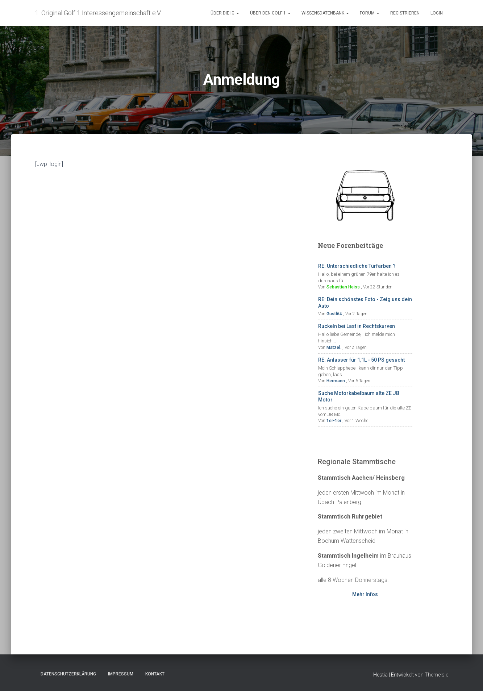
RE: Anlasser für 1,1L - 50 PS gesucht (361, 360)
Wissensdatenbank (325, 13)
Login (436, 13)
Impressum (120, 674)
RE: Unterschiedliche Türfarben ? (357, 266)
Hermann (335, 380)
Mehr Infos (365, 594)
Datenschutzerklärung (68, 674)
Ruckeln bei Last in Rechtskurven (356, 326)
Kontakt (155, 674)
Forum (369, 13)
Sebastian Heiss (343, 287)
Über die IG (225, 13)
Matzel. (333, 347)
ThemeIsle (436, 675)
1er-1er (333, 420)
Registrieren (405, 13)
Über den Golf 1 (270, 13)
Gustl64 (334, 313)
